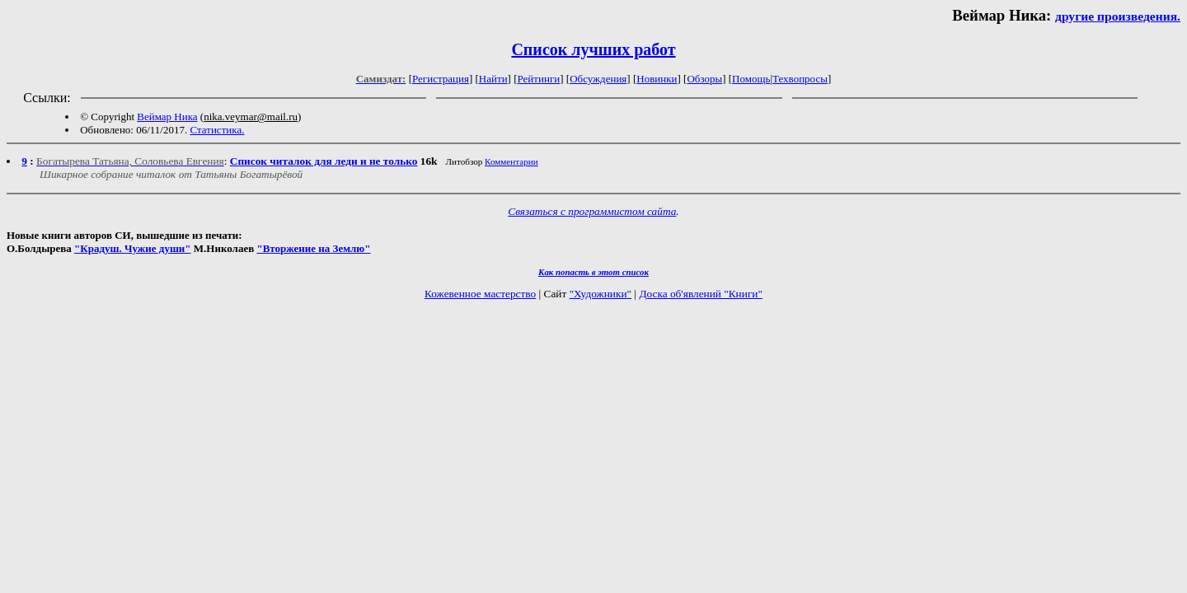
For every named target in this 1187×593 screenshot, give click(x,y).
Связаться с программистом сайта (592, 211)
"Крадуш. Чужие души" (132, 248)
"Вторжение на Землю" (313, 248)
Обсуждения (598, 78)
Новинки (656, 78)
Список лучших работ (593, 49)
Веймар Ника (167, 116)
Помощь (751, 78)
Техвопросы (800, 78)
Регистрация (440, 78)
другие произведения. (1117, 16)
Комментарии (511, 161)
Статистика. (217, 130)
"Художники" (600, 293)
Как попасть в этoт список (593, 272)
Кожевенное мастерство (480, 293)
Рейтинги (539, 78)
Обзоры (704, 78)
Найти (493, 78)
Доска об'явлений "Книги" (700, 293)
